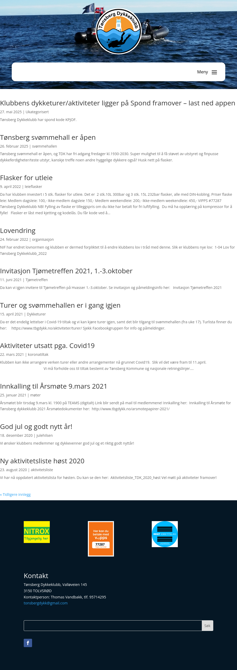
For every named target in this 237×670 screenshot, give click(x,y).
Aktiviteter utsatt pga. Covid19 (47, 345)
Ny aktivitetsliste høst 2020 (42, 460)
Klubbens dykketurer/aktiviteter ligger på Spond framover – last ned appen (117, 103)
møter (35, 395)
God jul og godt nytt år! (36, 426)
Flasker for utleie (26, 177)
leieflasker (33, 186)
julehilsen (45, 435)
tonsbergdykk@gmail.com (46, 603)
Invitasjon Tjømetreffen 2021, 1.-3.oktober (66, 270)
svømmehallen (44, 146)
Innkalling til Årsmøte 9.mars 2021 (53, 386)
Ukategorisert (37, 111)
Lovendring (17, 230)
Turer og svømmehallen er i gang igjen (60, 305)
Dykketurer (36, 314)
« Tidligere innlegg (15, 494)
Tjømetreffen (37, 279)
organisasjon (43, 239)
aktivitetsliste (42, 469)
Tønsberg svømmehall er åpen (48, 137)
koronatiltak (38, 354)
